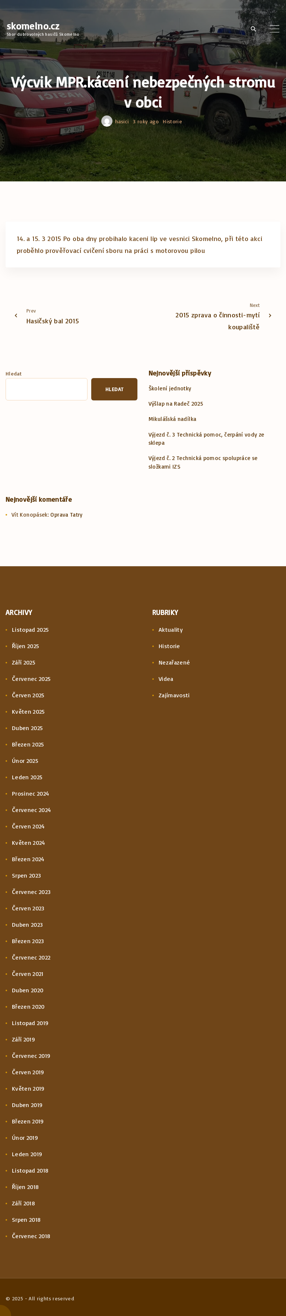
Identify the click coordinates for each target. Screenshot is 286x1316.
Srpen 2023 (26, 875)
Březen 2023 (28, 941)
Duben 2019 (27, 1105)
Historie (172, 121)
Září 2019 (23, 1039)
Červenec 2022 (31, 957)
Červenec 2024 (31, 810)
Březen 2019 (28, 1121)
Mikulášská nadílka (172, 418)
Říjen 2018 (25, 1186)
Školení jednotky (170, 388)
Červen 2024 (28, 826)
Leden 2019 (27, 1154)
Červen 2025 (28, 695)
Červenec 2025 (31, 678)
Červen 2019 (28, 1072)
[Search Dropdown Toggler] (253, 29)
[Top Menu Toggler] (274, 28)
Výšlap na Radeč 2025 (176, 403)
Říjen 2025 (25, 646)
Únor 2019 (25, 1137)
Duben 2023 (27, 924)
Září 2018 (23, 1203)
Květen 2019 (28, 1088)
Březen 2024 (28, 859)
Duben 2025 (27, 728)
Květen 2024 (28, 842)
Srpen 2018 (26, 1219)
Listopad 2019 (30, 1023)
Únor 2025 (25, 760)
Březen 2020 (28, 1006)
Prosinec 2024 (31, 793)
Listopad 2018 (30, 1170)
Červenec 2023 (31, 891)
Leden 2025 (27, 777)
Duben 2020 (28, 990)
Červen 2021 (28, 973)
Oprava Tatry (66, 514)
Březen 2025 (28, 744)
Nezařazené (174, 662)
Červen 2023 (28, 908)
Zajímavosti (174, 695)
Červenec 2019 (31, 1055)
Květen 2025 (28, 711)
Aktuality (171, 629)
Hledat (14, 373)
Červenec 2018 (31, 1236)
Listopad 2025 (30, 629)
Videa (166, 678)
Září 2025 (23, 662)
